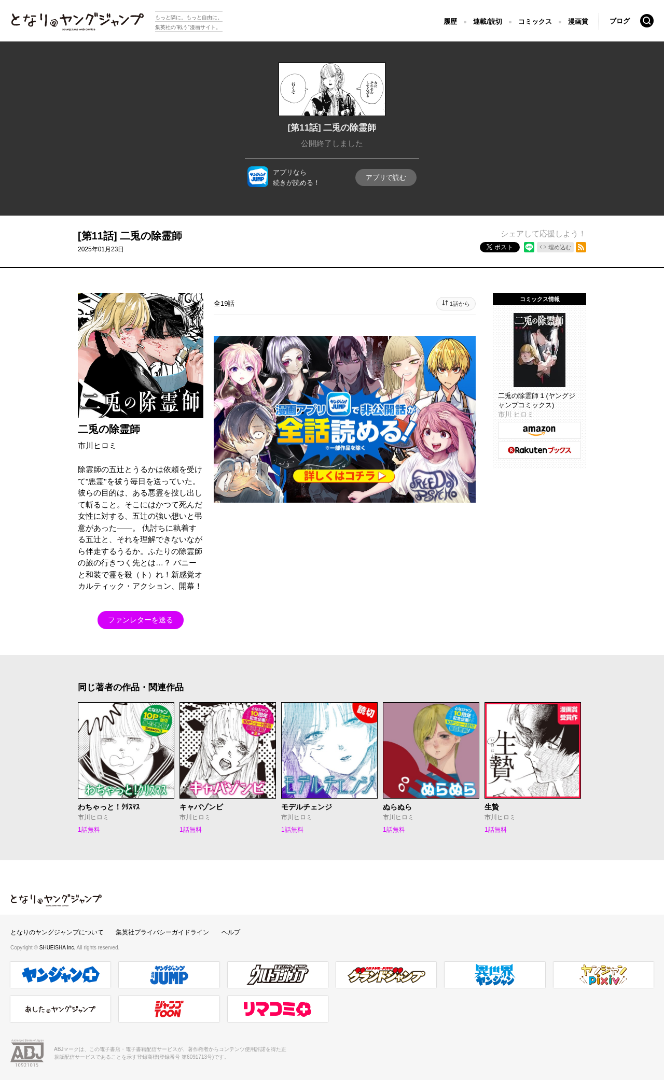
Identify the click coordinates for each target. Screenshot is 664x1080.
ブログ (620, 21)
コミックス (535, 21)
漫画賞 (578, 21)
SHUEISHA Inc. (58, 947)
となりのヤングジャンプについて (57, 932)
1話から (460, 304)
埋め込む (559, 247)
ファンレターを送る (140, 620)
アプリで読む (386, 177)
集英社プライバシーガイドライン (162, 932)
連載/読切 (487, 21)
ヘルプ (231, 932)
